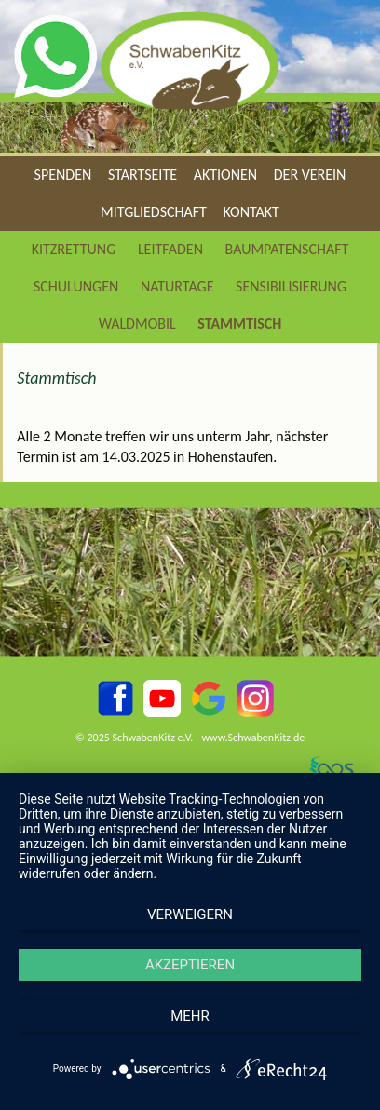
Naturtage (177, 286)
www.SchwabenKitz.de (253, 737)
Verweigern (190, 914)
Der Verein (310, 174)
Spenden (63, 174)
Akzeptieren (190, 964)
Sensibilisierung (291, 286)
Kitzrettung (74, 249)
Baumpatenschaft (287, 249)
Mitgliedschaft (154, 212)
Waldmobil (137, 323)
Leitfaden (170, 249)
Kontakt (251, 212)
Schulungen (76, 286)
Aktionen (225, 174)
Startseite (142, 174)
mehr (190, 1016)
